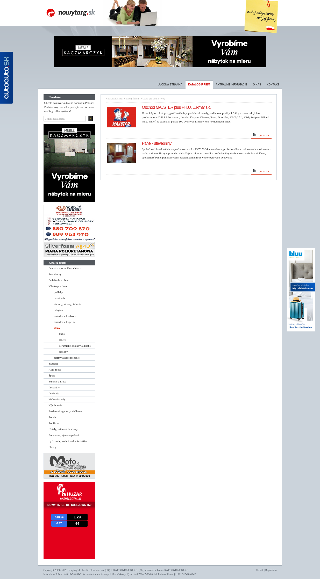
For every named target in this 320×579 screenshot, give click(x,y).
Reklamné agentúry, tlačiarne (65, 411)
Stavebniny (55, 274)
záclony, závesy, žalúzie (67, 304)
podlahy (58, 292)
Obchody (54, 393)
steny (57, 327)
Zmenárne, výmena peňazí (64, 435)
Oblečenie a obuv (59, 280)
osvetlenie (60, 298)
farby (62, 333)
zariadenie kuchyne (65, 315)
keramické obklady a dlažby (75, 345)
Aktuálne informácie (231, 84)
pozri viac (264, 134)
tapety (62, 339)
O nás (257, 84)
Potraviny (54, 387)
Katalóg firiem (199, 84)
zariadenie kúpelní (64, 321)
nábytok (58, 310)
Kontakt (273, 84)
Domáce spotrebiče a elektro (65, 268)
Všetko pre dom (58, 286)
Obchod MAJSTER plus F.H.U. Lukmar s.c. (176, 107)
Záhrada (53, 363)
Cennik (260, 570)
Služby (53, 446)
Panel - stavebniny (157, 143)
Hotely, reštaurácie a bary (63, 429)
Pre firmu (54, 423)
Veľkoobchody (57, 399)
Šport (52, 375)
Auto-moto (55, 369)
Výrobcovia (55, 405)
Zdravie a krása (57, 381)
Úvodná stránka (170, 84)
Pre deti (53, 417)
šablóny (63, 351)
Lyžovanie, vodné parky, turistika (68, 441)
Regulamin (271, 570)
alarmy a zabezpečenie (67, 357)
